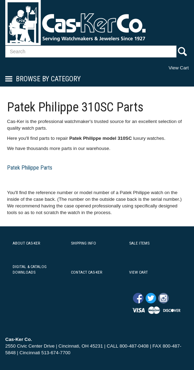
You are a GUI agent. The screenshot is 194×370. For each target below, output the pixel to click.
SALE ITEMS (139, 243)
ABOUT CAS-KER (26, 243)
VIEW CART (138, 272)
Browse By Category (48, 79)
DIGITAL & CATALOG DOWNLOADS (30, 269)
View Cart (178, 67)
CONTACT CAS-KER (86, 272)
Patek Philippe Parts (29, 167)
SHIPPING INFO (83, 243)
